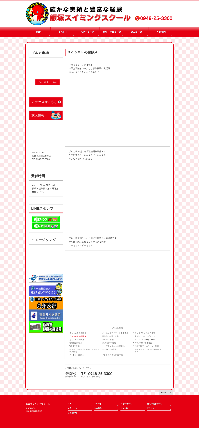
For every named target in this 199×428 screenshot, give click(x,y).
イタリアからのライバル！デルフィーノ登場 (84, 350)
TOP (69, 404)
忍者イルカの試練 (76, 339)
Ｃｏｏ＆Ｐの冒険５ (77, 333)
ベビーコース (126, 404)
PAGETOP (166, 392)
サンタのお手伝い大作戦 (112, 355)
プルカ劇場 (117, 327)
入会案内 (98, 408)
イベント (98, 404)
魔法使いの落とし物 (110, 336)
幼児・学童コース (154, 404)
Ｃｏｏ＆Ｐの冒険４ (77, 336)
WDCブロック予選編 (143, 343)
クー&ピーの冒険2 (110, 349)
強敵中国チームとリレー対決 (147, 346)
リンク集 (124, 408)
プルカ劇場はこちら (47, 82)
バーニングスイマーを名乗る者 (115, 333)
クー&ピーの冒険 (76, 355)
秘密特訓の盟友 (75, 343)
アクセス (150, 408)
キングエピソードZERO (145, 339)
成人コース (72, 408)
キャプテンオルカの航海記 (113, 346)
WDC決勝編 (74, 346)
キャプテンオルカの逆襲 (145, 333)
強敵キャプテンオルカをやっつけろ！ (149, 350)
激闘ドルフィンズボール (145, 336)
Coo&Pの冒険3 (108, 339)
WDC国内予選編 (109, 343)
